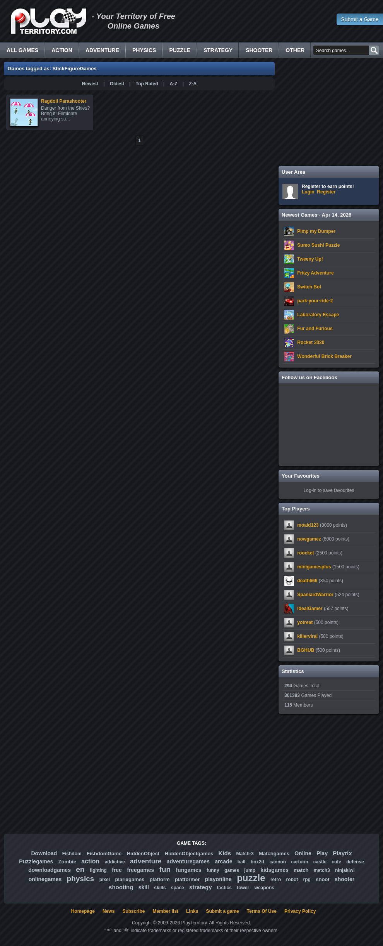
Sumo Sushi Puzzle (318, 245)
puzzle (251, 878)
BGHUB (305, 650)
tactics (224, 887)
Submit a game (222, 911)
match (301, 870)
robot (292, 879)
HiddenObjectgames (189, 853)
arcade (223, 861)
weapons (264, 887)
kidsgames (274, 870)
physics (80, 879)
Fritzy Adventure (315, 273)
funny (213, 870)
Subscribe (133, 911)
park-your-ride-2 (315, 300)
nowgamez (309, 539)
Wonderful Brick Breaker (324, 356)
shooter (344, 879)
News (109, 911)
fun (165, 869)
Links (192, 911)
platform (160, 879)
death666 (307, 580)
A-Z (173, 83)
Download (44, 853)
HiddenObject (143, 853)
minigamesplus (314, 567)
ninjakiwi (345, 870)
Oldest (117, 83)
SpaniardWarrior (315, 594)
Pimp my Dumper (316, 231)
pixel (104, 879)
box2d (257, 862)
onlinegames (45, 879)
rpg (307, 879)
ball (242, 862)
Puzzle (179, 50)
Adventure (102, 50)
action (90, 861)
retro (275, 879)
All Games (22, 50)
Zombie (67, 862)
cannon (277, 862)
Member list (165, 911)
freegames (140, 870)
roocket (305, 553)
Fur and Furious (314, 328)
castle (320, 862)
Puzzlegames (36, 861)
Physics (144, 50)
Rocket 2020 (310, 342)
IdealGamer (309, 608)
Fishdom (72, 853)
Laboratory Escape (318, 314)
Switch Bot (309, 287)
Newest (90, 83)
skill (143, 887)
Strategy (218, 50)
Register (326, 192)
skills (160, 887)
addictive (115, 862)
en (80, 869)
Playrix (342, 853)
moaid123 (307, 525)
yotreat (305, 622)
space (177, 887)
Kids (225, 853)
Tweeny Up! (310, 259)
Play (322, 853)
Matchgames (274, 853)
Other (295, 50)
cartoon (299, 862)
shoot (322, 879)
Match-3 (244, 853)
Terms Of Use (262, 911)
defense (355, 862)
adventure (145, 861)
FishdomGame (104, 853)
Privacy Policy (300, 911)
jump (249, 870)
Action (61, 50)
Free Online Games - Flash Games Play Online (48, 21)
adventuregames (188, 861)
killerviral (307, 636)
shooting (121, 887)
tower (243, 887)
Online (302, 853)
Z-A (193, 83)
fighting (98, 870)
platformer (187, 879)
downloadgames (49, 870)
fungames (188, 870)
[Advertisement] (328, 112)
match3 (322, 870)
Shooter (259, 50)
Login (308, 192)
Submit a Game (359, 19)
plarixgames (129, 879)
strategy (200, 887)
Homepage (83, 911)
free (117, 870)
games (231, 870)
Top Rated (147, 83)
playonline (218, 879)
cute (336, 862)
